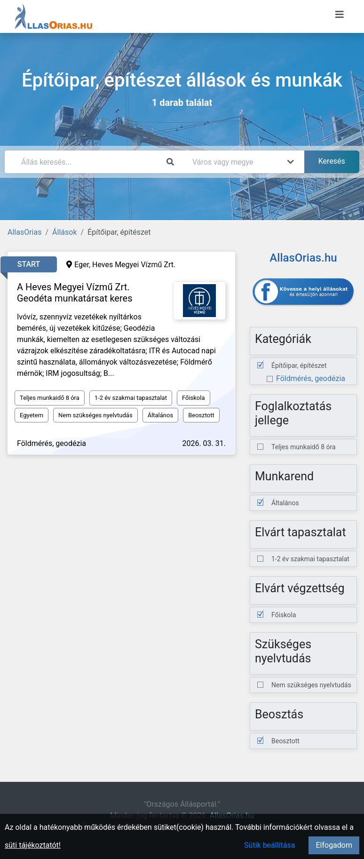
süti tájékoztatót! (33, 845)
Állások (64, 232)
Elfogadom (334, 845)
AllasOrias (24, 232)
